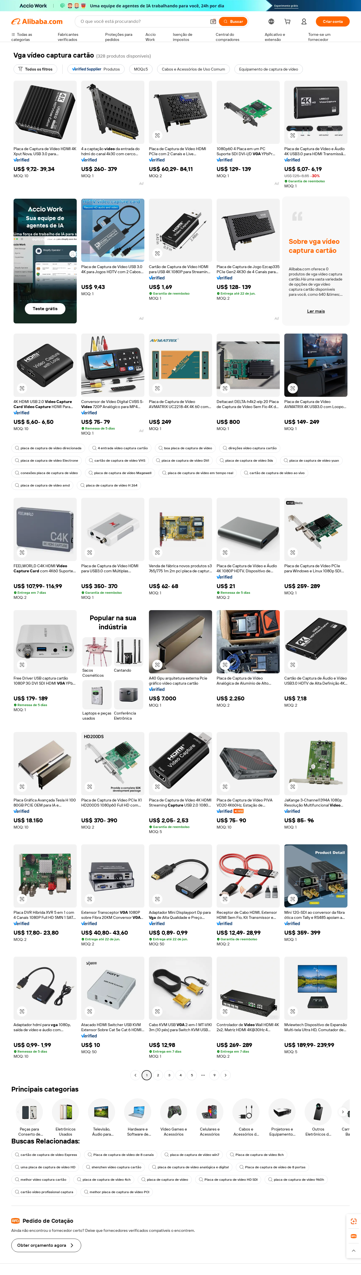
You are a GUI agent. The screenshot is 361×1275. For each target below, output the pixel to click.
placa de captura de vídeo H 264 (108, 485)
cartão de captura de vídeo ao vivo (274, 473)
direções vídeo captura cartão (250, 448)
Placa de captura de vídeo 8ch (257, 1155)
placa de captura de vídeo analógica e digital (190, 1167)
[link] (353, 1221)
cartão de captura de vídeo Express (46, 1155)
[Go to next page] (226, 1075)
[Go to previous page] (135, 1075)
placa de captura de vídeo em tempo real (197, 473)
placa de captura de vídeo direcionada (48, 448)
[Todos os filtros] (35, 69)
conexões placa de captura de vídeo (46, 473)
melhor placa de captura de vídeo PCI (116, 1192)
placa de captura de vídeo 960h (296, 1179)
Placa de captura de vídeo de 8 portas (272, 1167)
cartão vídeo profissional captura (44, 1192)
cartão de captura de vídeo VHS (117, 460)
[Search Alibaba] (143, 21)
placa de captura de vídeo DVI (182, 460)
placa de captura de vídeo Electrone (46, 460)
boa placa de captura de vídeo (185, 448)
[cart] (288, 22)
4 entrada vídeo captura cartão (120, 448)
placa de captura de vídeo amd (42, 485)
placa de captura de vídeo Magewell (120, 473)
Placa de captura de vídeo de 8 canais (121, 1155)
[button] (213, 21)
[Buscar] (233, 21)
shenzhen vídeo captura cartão (113, 1167)
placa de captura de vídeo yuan (311, 460)
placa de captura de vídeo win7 (191, 1155)
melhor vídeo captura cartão (40, 1179)
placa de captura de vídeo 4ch (104, 1179)
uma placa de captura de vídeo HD (45, 1167)
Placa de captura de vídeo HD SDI (228, 1179)
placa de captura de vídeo (164, 1179)
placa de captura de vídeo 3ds (246, 460)
